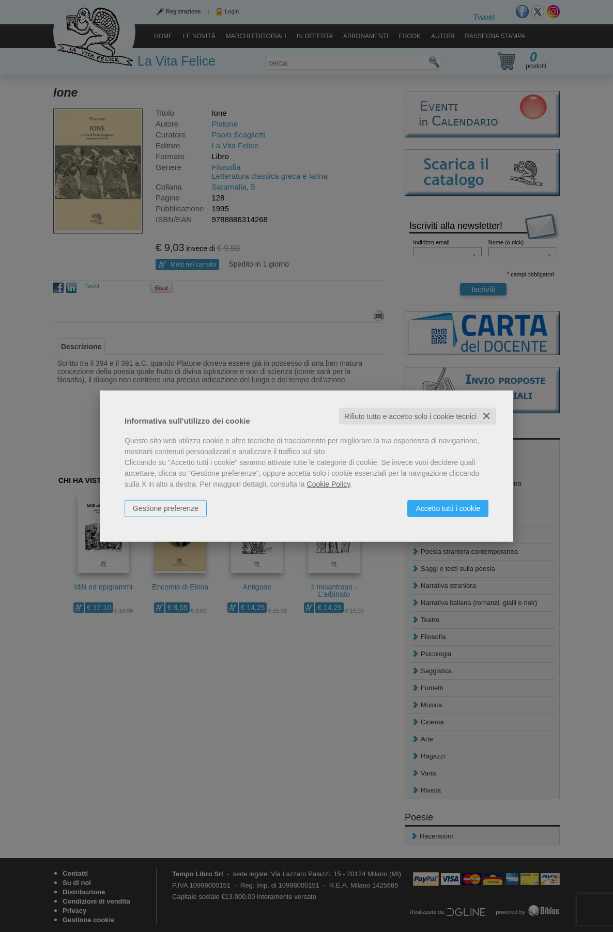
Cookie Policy (328, 483)
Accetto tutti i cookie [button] (448, 508)
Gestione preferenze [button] (165, 508)
